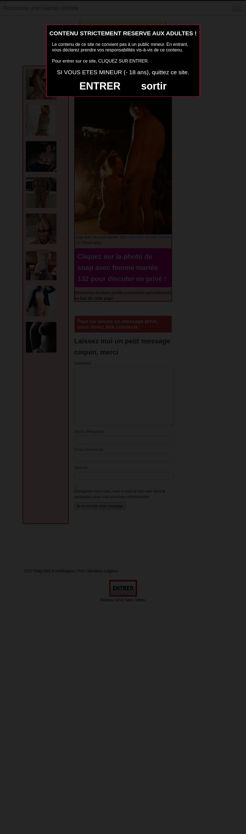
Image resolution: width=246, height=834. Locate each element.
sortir (154, 86)
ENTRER (100, 86)
